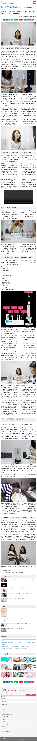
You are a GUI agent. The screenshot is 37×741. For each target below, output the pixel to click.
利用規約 (3, 721)
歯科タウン (4, 734)
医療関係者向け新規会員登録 (7, 714)
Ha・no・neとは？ (5, 704)
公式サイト (23, 539)
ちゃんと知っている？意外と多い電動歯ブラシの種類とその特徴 (15, 646)
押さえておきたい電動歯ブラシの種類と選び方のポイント (14, 648)
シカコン (3, 736)
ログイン (3, 709)
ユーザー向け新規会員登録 (6, 711)
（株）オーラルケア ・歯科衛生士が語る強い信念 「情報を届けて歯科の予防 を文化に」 (19, 640)
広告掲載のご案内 (5, 716)
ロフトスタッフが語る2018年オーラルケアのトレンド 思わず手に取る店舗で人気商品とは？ (19, 643)
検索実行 (31, 694)
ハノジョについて (5, 729)
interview (27, 16)
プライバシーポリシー (5, 724)
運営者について (4, 719)
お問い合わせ (4, 726)
